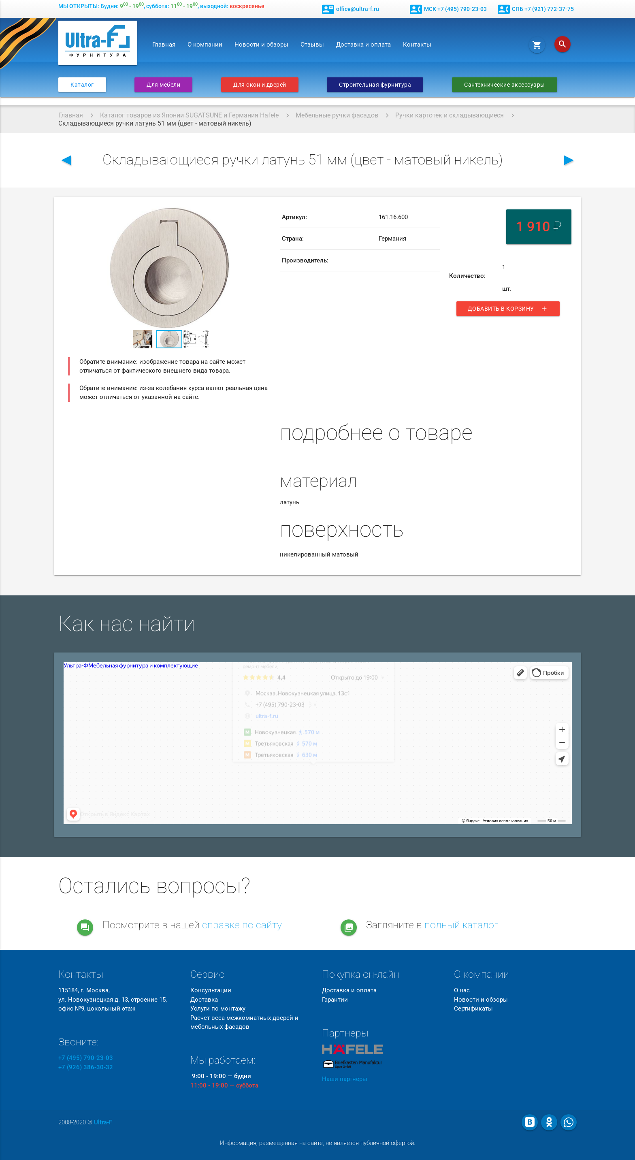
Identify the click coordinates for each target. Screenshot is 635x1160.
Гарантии (335, 999)
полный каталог (461, 925)
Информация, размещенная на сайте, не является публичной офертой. (318, 1143)
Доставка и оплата (363, 44)
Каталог (82, 84)
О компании (205, 44)
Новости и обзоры (261, 44)
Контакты (417, 44)
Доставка (204, 999)
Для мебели (163, 84)
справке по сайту (242, 925)
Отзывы (312, 44)
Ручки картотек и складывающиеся (449, 115)
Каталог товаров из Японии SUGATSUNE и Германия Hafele (189, 115)
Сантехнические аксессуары (504, 84)
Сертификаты (473, 1008)
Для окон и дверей (259, 84)
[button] (263, 213)
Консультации (210, 990)
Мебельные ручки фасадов (337, 115)
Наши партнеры (344, 1079)
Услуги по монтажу (217, 1008)
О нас (462, 990)
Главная (163, 44)
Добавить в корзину (508, 310)
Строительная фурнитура (375, 84)
